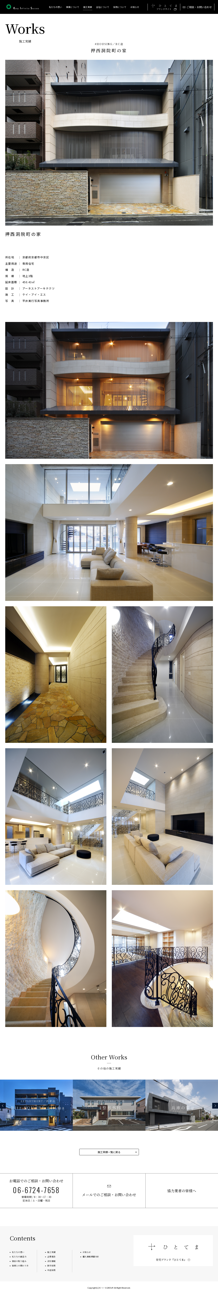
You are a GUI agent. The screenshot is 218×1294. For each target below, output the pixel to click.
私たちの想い (55, 6)
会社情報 (51, 1261)
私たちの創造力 (19, 1256)
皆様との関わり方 (20, 1265)
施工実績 (51, 1252)
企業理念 (51, 1256)
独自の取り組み (19, 1261)
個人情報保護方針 (91, 1256)
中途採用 (51, 1270)
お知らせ (134, 6)
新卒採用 (51, 1265)
